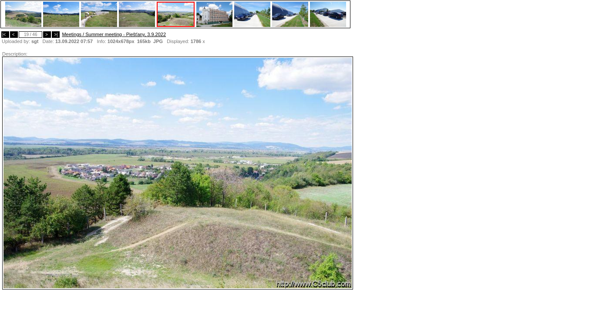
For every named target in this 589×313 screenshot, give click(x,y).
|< (5, 34)
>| (56, 34)
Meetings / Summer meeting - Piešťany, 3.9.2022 (114, 34)
